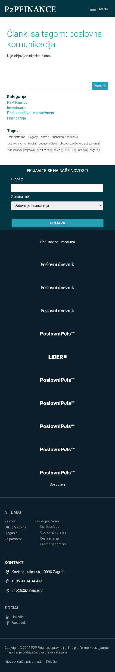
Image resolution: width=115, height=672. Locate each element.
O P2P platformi (47, 521)
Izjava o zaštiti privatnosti (23, 661)
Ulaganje (11, 533)
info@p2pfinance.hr (27, 590)
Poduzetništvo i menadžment (30, 113)
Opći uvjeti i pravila (53, 532)
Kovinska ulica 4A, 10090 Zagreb (38, 572)
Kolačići (51, 661)
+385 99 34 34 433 (27, 581)
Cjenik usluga (49, 526)
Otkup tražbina (15, 527)
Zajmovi (10, 521)
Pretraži (99, 86)
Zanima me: (20, 197)
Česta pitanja (49, 538)
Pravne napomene (53, 544)
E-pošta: (17, 179)
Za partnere (13, 539)
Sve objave (57, 484)
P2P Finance (17, 102)
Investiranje (16, 108)
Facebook (19, 623)
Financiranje (16, 118)
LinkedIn (18, 617)
